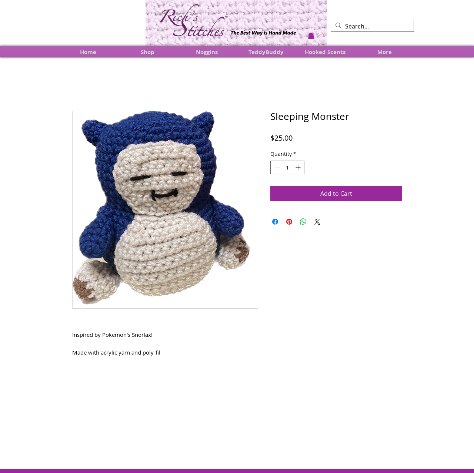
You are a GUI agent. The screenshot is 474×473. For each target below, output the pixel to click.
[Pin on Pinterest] (289, 221)
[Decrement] (276, 167)
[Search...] (371, 26)
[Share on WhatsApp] (303, 221)
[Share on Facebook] (275, 221)
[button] (311, 35)
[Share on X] (317, 221)
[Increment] (298, 167)
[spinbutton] (287, 167)
